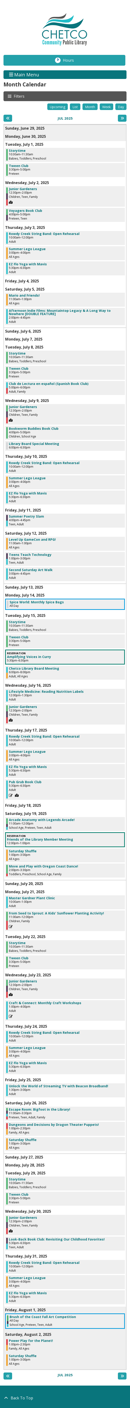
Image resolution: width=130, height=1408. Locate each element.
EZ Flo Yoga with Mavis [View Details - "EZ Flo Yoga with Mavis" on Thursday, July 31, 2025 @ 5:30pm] (28, 1293)
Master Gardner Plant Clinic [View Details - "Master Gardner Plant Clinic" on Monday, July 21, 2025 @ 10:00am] (32, 898)
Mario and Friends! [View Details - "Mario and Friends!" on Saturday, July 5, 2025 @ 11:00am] (24, 295)
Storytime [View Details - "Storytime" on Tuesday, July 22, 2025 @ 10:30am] (17, 943)
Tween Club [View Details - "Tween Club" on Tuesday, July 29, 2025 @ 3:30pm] (18, 1194)
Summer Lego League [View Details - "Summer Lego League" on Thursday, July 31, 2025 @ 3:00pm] (27, 1278)
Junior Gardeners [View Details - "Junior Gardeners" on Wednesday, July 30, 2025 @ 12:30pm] (23, 1217)
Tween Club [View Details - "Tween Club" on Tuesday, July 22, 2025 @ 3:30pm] (18, 958)
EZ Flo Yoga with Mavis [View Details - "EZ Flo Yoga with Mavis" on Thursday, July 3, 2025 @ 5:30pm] (28, 264)
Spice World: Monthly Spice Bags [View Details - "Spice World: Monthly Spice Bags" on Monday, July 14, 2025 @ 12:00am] (37, 602)
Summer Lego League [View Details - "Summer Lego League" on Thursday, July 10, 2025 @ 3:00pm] (27, 478)
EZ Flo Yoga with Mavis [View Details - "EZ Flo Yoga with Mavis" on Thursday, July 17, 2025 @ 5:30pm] (28, 766)
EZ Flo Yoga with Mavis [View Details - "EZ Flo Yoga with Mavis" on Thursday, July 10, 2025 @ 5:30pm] (28, 493)
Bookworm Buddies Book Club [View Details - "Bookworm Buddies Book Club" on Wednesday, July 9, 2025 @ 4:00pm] (33, 428)
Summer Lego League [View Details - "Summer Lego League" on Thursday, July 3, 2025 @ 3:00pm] (27, 249)
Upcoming (57, 107)
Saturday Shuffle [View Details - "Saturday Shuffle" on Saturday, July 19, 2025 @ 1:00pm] (23, 851)
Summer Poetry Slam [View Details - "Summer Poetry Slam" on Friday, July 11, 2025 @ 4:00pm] (26, 516)
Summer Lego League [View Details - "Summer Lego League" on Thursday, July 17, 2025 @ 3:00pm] (27, 751)
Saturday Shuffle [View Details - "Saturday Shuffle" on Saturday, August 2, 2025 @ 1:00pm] (23, 1356)
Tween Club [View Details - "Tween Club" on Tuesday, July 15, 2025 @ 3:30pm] (18, 637)
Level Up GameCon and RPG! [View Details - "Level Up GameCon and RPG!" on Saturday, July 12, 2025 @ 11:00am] (32, 539)
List (75, 107)
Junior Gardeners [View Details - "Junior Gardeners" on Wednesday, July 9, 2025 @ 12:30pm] (23, 407)
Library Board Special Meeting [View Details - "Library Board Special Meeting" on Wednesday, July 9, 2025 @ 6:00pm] (34, 443)
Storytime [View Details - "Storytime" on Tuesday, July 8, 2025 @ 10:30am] (17, 353)
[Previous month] (7, 118)
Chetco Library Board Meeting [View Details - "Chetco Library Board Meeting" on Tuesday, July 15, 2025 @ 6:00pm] (34, 668)
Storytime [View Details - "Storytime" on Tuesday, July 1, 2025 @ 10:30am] (17, 150)
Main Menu (24, 74)
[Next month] (122, 118)
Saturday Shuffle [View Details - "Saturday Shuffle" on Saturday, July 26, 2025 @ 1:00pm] (23, 1139)
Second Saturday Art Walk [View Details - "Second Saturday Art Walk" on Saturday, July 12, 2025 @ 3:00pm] (31, 570)
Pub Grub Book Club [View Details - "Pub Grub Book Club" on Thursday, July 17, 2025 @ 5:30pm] (25, 782)
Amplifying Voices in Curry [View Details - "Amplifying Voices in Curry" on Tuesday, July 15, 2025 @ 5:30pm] (29, 656)
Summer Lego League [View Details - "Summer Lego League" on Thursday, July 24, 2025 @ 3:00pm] (27, 1047)
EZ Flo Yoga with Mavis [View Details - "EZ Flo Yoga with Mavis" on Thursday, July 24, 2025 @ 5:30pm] (28, 1063)
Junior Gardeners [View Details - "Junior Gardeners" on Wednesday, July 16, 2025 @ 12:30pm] (23, 706)
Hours (71, 60)
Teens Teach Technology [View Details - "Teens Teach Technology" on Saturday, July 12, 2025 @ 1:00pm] (30, 554)
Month (90, 107)
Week (106, 107)
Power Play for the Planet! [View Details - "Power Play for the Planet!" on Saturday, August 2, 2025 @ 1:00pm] (31, 1340)
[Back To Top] (65, 1398)
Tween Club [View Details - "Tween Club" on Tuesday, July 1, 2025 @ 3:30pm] (18, 165)
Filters (19, 96)
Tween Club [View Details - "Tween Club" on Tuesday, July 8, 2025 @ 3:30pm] (18, 368)
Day (121, 107)
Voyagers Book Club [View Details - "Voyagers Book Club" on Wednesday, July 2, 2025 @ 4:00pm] (25, 210)
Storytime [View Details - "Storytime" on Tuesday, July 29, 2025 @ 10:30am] (17, 1179)
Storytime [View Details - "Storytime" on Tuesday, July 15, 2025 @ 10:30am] (17, 622)
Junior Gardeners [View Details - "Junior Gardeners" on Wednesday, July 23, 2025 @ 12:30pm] (23, 981)
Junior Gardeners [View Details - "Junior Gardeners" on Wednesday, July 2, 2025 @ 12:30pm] (23, 189)
